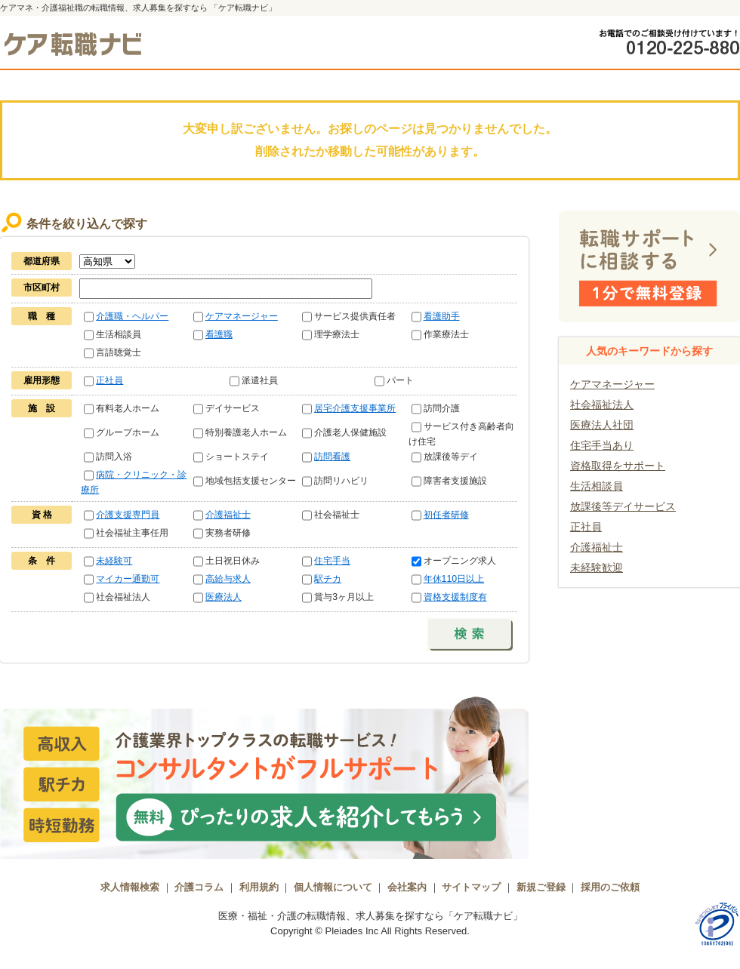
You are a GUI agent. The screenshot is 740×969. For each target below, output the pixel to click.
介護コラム (199, 887)
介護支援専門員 (127, 514)
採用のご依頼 (610, 887)
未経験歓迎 (596, 567)
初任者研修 (446, 514)
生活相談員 (596, 486)
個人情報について (333, 887)
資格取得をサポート (617, 466)
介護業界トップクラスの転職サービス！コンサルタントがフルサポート (264, 776)
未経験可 (114, 560)
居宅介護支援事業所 (355, 408)
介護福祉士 (228, 514)
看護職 (219, 334)
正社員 (109, 380)
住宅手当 (332, 560)
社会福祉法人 (602, 404)
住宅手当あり (602, 445)
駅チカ (327, 579)
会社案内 (407, 887)
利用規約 (259, 887)
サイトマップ (471, 887)
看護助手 (442, 316)
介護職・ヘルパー (132, 316)
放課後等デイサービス (623, 506)
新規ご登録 (541, 887)
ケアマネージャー (241, 316)
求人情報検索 (129, 887)
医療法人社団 (602, 425)
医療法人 (223, 597)
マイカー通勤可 (127, 579)
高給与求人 (228, 579)
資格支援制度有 (455, 597)
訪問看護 (332, 456)
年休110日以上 (454, 579)
